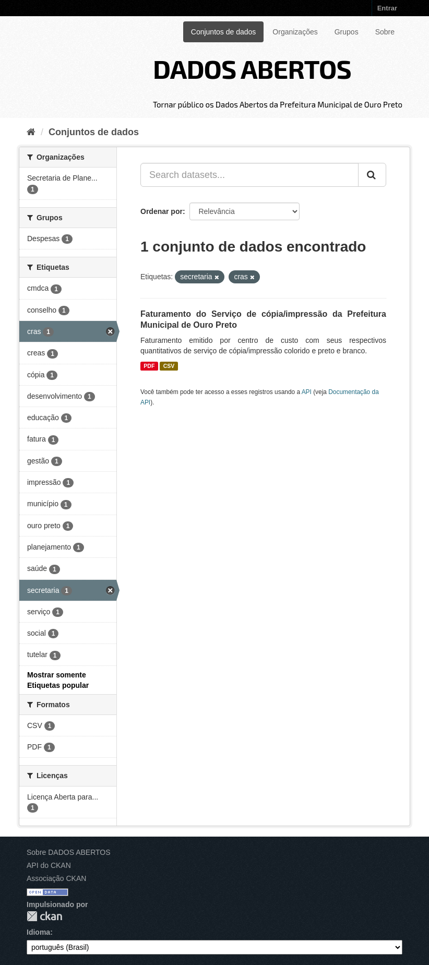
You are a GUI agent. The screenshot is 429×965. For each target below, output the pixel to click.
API (307, 392)
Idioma (38, 932)
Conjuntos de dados (223, 32)
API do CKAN (49, 865)
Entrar (387, 8)
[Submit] (372, 175)
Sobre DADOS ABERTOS (69, 852)
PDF (149, 366)
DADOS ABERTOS (252, 68)
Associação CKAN (56, 878)
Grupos (347, 32)
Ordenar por (161, 211)
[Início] (31, 132)
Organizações (294, 32)
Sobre (385, 32)
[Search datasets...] (249, 175)
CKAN (44, 916)
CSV (169, 366)
